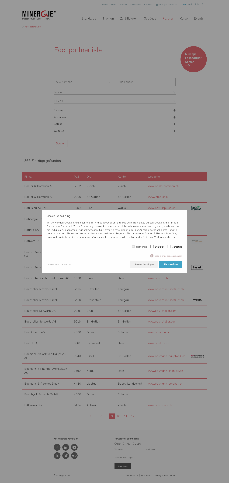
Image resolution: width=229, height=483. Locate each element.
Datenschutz (53, 265)
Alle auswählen (171, 265)
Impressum (66, 265)
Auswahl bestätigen (143, 265)
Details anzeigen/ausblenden (168, 256)
